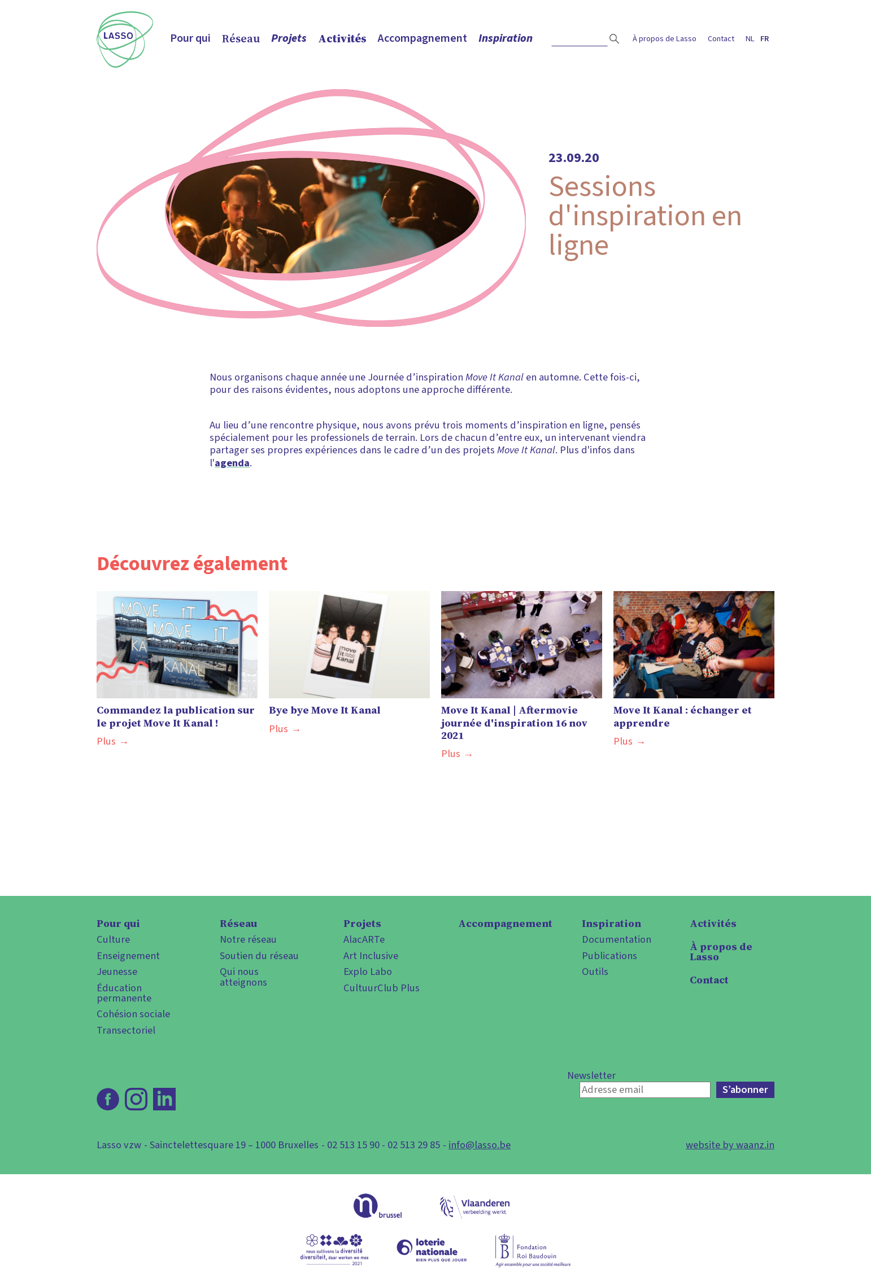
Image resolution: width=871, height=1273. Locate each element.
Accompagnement (422, 38)
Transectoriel (126, 1030)
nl (750, 39)
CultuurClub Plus (381, 988)
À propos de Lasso (664, 39)
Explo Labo (367, 971)
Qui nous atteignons (243, 976)
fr (764, 39)
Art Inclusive (370, 956)
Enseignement (128, 956)
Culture (113, 939)
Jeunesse (117, 971)
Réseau (241, 38)
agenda (232, 463)
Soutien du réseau (259, 956)
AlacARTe (364, 939)
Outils (595, 971)
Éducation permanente (124, 993)
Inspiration (505, 38)
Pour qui (190, 38)
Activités (342, 38)
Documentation (616, 939)
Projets (289, 38)
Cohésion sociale (133, 1014)
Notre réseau (248, 939)
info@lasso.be (479, 1145)
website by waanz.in (730, 1145)
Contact (721, 39)
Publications (609, 956)
